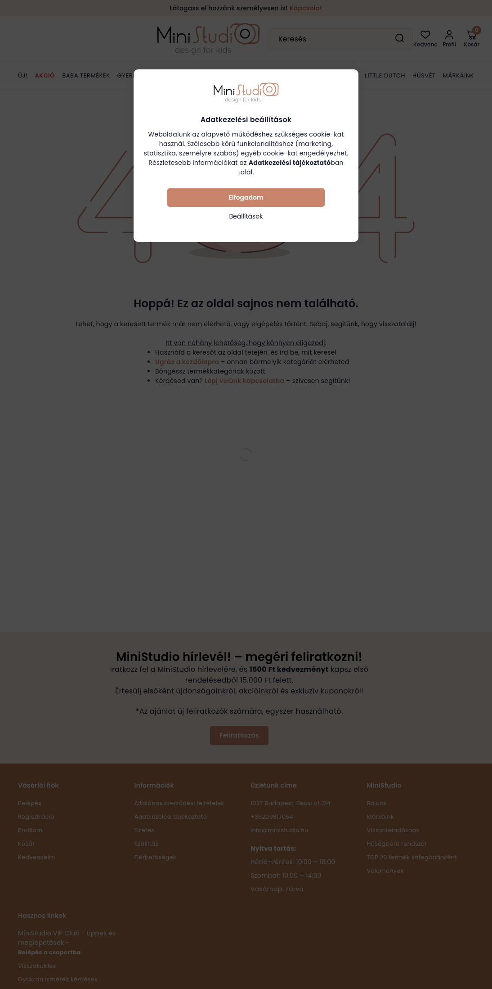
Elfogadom (245, 197)
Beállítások (246, 216)
